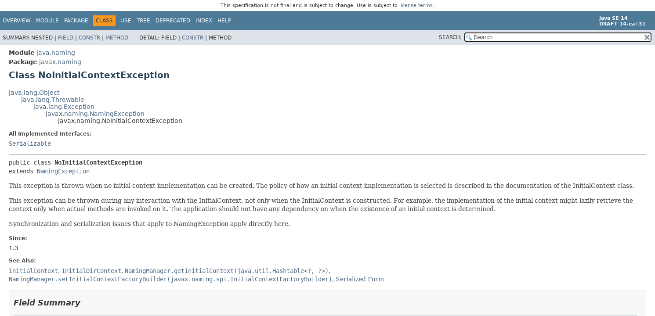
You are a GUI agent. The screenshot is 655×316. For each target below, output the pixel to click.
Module (47, 21)
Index (203, 21)
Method (116, 38)
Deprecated (173, 21)
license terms (416, 5)
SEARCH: (450, 37)
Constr (89, 38)
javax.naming (60, 61)
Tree (143, 21)
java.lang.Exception (63, 106)
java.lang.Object (34, 92)
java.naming (55, 52)
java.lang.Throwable (52, 99)
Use (125, 21)
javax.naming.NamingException (95, 113)
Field (65, 38)
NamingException (63, 171)
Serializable (30, 143)
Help (224, 21)
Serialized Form (360, 279)
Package (76, 21)
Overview (17, 21)
